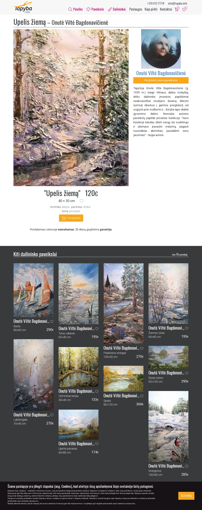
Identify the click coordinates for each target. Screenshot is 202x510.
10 (179, 255)
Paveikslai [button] (95, 9)
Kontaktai (166, 9)
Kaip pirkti (151, 9)
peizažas (74, 211)
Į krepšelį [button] (71, 219)
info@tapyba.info (177, 3)
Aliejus (65, 207)
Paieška (75, 9)
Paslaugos (135, 9)
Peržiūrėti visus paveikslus (161, 80)
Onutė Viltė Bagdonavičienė (161, 73)
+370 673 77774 (155, 3)
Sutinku (186, 496)
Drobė (86, 207)
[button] (81, 201)
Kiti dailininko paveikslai (35, 254)
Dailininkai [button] (117, 9)
